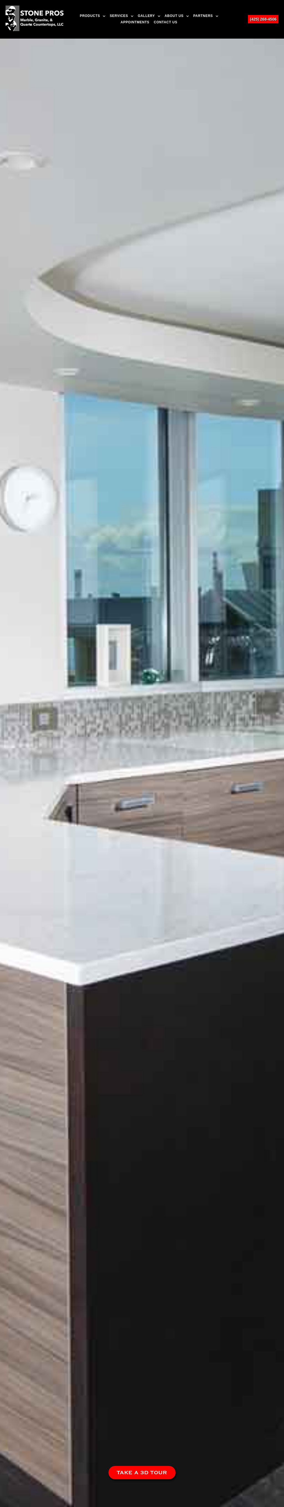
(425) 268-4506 (263, 19)
